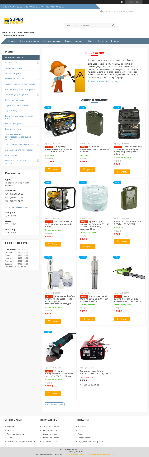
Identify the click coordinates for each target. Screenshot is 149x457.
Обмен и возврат (50, 434)
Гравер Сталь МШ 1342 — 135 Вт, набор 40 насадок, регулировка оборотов (128, 150)
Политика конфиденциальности (21, 441)
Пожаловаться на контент (74, 454)
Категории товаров (29, 41)
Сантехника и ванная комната (19, 144)
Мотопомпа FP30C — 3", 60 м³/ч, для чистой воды (59, 224)
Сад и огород (11, 110)
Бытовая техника (13, 62)
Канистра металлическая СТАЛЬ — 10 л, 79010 (127, 222)
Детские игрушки (13, 73)
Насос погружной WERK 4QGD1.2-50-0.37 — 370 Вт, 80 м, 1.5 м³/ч (94, 299)
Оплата (10, 430)
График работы (85, 437)
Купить (54, 169)
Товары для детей (13, 123)
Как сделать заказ (50, 426)
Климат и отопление (14, 78)
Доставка (11, 426)
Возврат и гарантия (74, 41)
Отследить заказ (50, 441)
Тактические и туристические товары (19, 117)
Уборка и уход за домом (16, 94)
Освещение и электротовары (19, 150)
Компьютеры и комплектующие (20, 84)
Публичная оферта (50, 437)
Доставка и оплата (52, 41)
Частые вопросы (49, 430)
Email (80, 430)
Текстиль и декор (13, 129)
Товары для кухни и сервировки (20, 89)
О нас (91, 41)
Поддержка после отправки (90, 441)
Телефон (82, 426)
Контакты (102, 41)
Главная (12, 41)
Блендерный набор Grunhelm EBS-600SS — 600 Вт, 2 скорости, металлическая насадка (60, 300)
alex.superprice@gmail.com (17, 207)
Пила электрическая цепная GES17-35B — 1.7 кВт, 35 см (127, 299)
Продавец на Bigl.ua (74, 452)
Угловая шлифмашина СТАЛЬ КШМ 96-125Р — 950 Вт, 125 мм (59, 373)
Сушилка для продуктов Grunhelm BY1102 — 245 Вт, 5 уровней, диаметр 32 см (94, 225)
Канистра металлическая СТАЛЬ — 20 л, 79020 (94, 149)
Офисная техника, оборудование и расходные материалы (18, 137)
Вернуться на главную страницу (103, 81)
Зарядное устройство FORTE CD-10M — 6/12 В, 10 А (94, 372)
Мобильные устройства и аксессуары (17, 161)
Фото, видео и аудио (15, 100)
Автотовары (11, 155)
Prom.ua (87, 449)
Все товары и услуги (54, 404)
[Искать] (113, 25)
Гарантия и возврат (16, 434)
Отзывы (115, 41)
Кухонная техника (13, 68)
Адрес (80, 434)
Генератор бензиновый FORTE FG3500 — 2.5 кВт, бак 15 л (58, 149)
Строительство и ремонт (17, 105)
